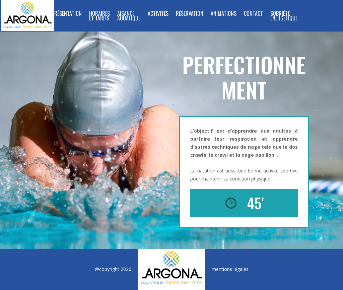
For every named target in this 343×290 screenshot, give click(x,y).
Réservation (189, 14)
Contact (253, 14)
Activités (158, 14)
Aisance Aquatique (128, 16)
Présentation (67, 14)
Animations (223, 14)
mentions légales (230, 269)
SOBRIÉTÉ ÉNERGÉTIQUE (283, 16)
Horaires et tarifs (99, 16)
